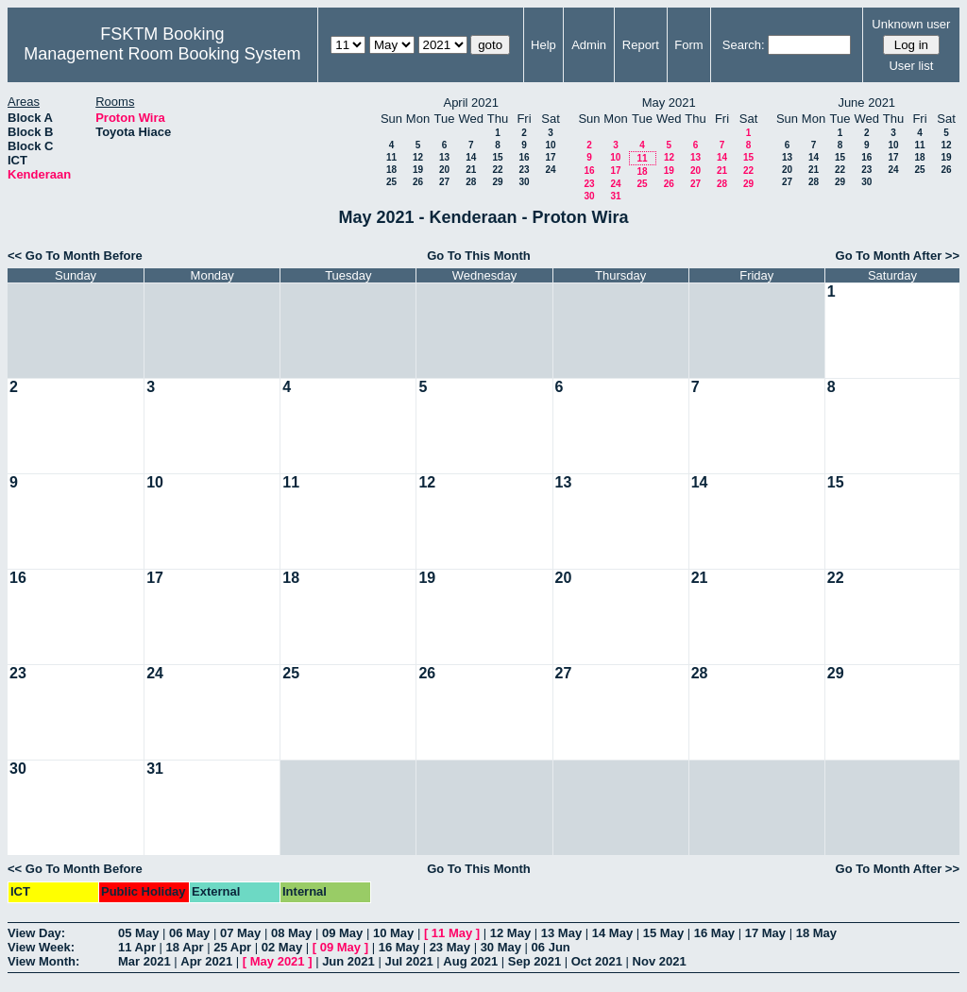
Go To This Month (479, 255)
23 (523, 169)
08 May (291, 933)
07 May (240, 933)
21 (471, 169)
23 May (450, 947)
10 (550, 145)
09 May (342, 933)
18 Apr (185, 947)
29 (497, 182)
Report (640, 45)
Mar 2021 (144, 961)
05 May (138, 933)
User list (911, 66)
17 (550, 157)
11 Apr (137, 947)
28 (471, 182)
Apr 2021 (206, 961)
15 (497, 157)
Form (688, 45)
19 (418, 169)
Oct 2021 (596, 961)
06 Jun (551, 947)
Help (543, 45)
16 (523, 157)
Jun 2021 (348, 961)
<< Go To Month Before (75, 255)
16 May (714, 933)
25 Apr (232, 947)
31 (615, 196)
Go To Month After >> (897, 255)
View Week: (41, 947)
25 (391, 182)
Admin (588, 45)
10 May (393, 933)
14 (471, 157)
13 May (561, 933)
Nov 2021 (660, 961)
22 (497, 169)
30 (523, 182)
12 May (510, 933)
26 (418, 182)
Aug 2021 (470, 961)
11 (391, 157)
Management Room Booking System (162, 53)
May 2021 (277, 961)
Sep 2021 (534, 961)
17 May (765, 933)
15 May (663, 933)
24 (550, 169)
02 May (282, 947)
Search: (743, 45)
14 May (612, 933)
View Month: (43, 961)
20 (444, 169)
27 (444, 182)
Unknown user (911, 24)
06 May (189, 933)
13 (444, 157)
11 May (452, 933)
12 (418, 157)
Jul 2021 (408, 961)
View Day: (36, 933)
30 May (501, 947)
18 (391, 169)
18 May (816, 933)
